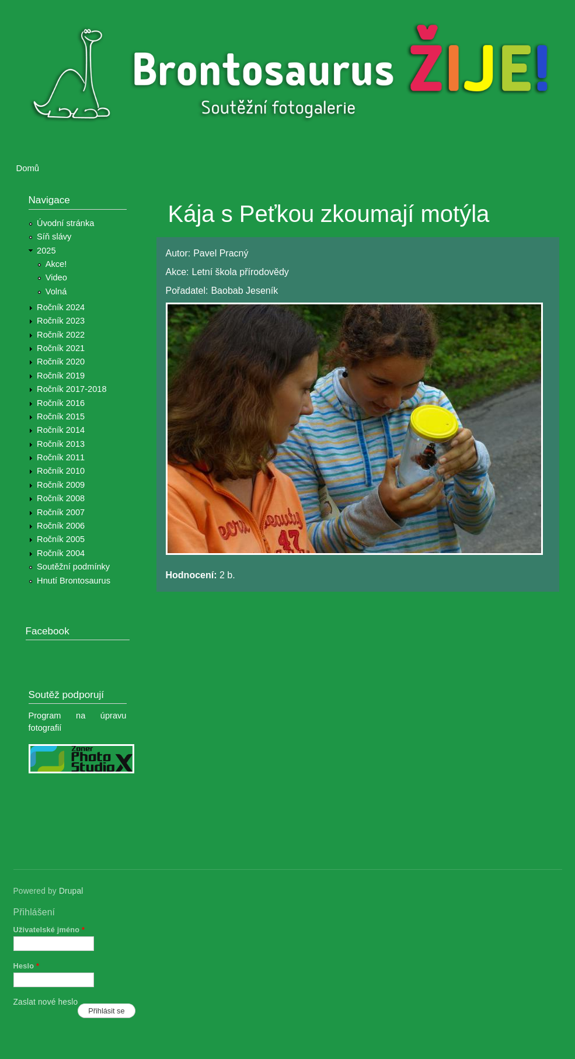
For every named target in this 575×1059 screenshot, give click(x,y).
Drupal (71, 891)
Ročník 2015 (61, 416)
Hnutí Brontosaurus (73, 580)
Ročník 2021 (61, 348)
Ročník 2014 (61, 430)
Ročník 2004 (61, 553)
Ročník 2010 (61, 470)
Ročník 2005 (61, 539)
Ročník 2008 (61, 498)
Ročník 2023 (61, 320)
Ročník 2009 (61, 484)
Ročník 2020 (61, 361)
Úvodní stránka (65, 223)
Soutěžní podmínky (73, 566)
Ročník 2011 (61, 457)
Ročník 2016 (61, 403)
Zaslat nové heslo (45, 1002)
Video (56, 277)
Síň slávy (54, 236)
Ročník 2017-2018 (71, 389)
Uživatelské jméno (49, 929)
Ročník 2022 (61, 334)
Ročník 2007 (61, 512)
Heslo (26, 965)
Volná (56, 291)
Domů (28, 168)
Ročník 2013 (61, 444)
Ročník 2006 (61, 525)
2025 (46, 250)
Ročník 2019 (61, 375)
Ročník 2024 (61, 307)
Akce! (56, 264)
